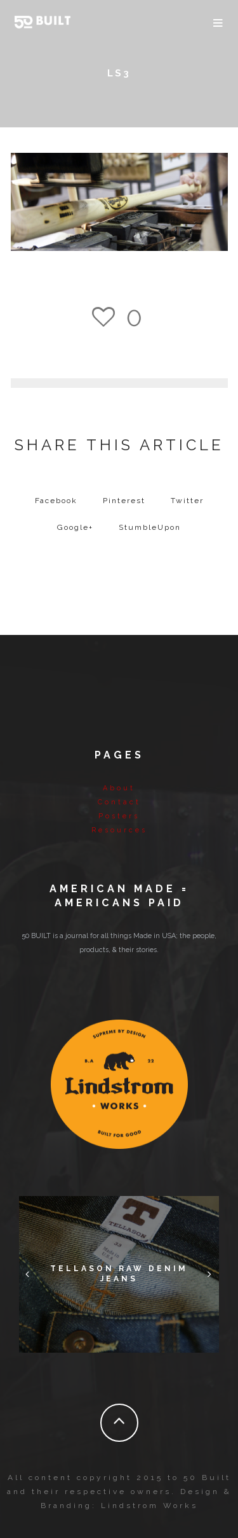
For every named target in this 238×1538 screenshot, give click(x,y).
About (119, 788)
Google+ (75, 527)
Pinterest (124, 500)
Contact (119, 802)
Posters (119, 816)
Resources (119, 830)
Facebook (56, 500)
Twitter (187, 500)
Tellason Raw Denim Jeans (119, 1273)
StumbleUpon (150, 527)
